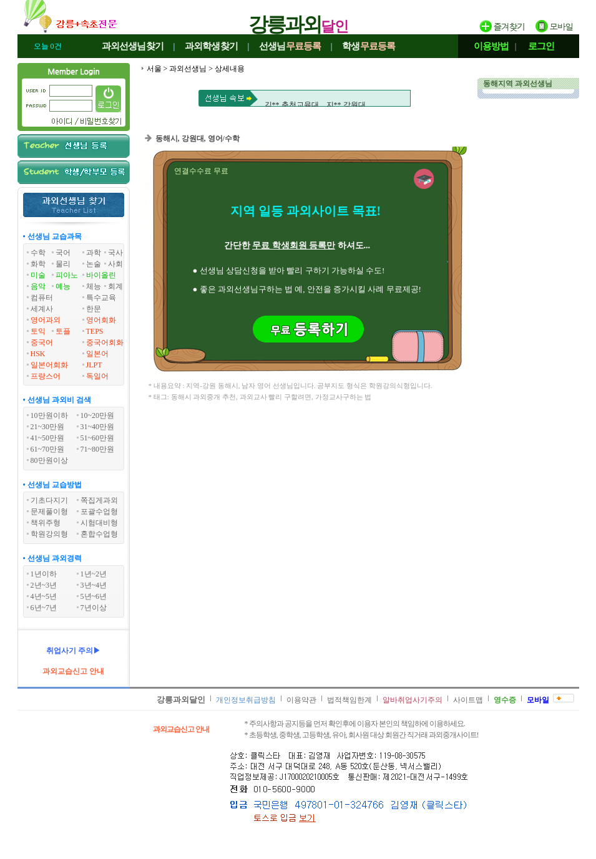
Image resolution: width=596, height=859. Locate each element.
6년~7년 (44, 607)
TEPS (95, 331)
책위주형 (46, 522)
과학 (93, 252)
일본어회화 (49, 365)
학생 (369, 46)
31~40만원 (98, 426)
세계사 (42, 308)
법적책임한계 (349, 700)
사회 (115, 264)
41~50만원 (48, 438)
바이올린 (101, 275)
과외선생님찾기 (133, 46)
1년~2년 (94, 574)
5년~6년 (94, 596)
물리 (63, 264)
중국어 (42, 342)
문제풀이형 (49, 511)
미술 (38, 275)
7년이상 (94, 607)
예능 (63, 286)
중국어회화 (105, 342)
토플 (63, 331)
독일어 (97, 376)
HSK (38, 353)
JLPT (94, 365)
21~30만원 (48, 426)
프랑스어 (46, 376)
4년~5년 (44, 596)
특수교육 (101, 297)
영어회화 (101, 320)
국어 (63, 252)
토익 (38, 331)
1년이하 (44, 574)
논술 (93, 264)
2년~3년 (44, 585)
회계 (115, 286)
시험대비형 (99, 522)
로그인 (541, 46)
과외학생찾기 (211, 46)
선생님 (290, 46)
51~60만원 (98, 438)
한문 (93, 308)
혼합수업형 (99, 534)
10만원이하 (49, 415)
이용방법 (491, 46)
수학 (38, 252)
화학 (38, 264)
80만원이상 (49, 460)
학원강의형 (49, 534)
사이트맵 (468, 700)
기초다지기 (49, 500)
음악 (38, 286)
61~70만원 (48, 449)
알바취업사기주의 (412, 700)
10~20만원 (98, 415)
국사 (115, 252)
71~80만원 (98, 449)
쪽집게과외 (99, 500)
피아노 (67, 275)
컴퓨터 (42, 297)
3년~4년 (94, 585)
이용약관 (301, 700)
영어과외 (46, 320)
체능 (93, 286)
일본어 (97, 353)
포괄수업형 (99, 511)
